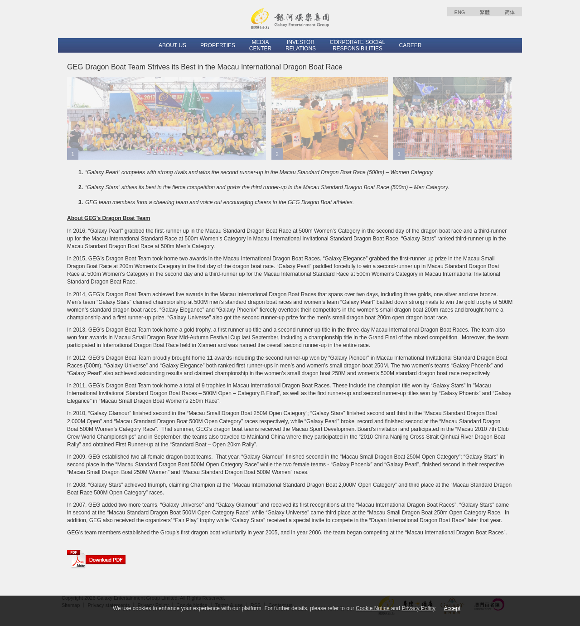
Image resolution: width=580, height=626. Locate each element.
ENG (459, 12)
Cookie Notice (373, 608)
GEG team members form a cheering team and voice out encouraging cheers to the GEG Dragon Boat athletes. (219, 202)
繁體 (485, 12)
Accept (452, 608)
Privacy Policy (418, 608)
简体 (510, 12)
